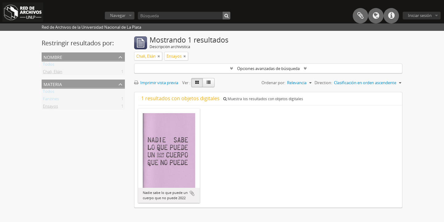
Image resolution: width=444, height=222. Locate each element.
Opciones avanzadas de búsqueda (268, 68)
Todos (48, 65)
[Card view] (197, 82)
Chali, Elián (52, 73)
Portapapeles (360, 15)
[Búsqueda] (184, 15)
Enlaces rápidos (391, 15)
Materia (52, 84)
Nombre (52, 56)
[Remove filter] (159, 56)
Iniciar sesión (420, 15)
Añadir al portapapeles (192, 193)
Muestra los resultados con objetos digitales (263, 98)
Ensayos (50, 107)
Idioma (376, 15)
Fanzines (51, 100)
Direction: (323, 82)
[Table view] (209, 82)
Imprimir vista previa (156, 82)
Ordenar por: (273, 82)
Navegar (117, 15)
